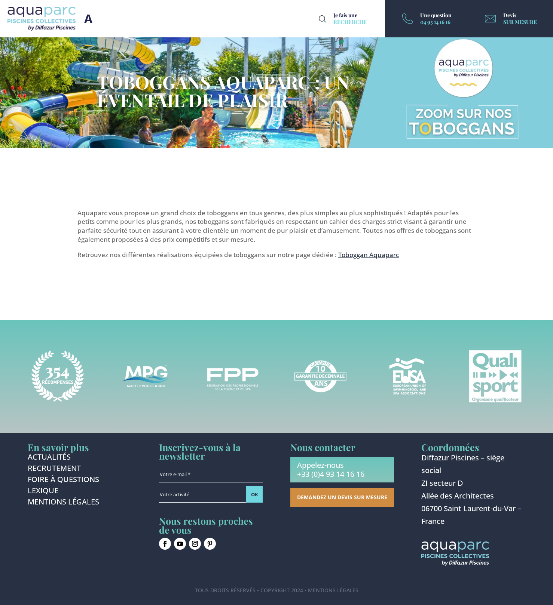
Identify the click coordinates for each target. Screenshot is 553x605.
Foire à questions (63, 480)
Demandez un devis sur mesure (342, 497)
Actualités (49, 458)
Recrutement (54, 469)
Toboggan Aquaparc (368, 254)
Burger (88, 18)
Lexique (43, 492)
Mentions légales (63, 503)
